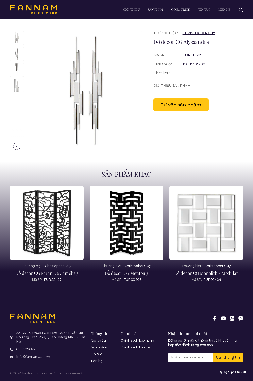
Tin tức (204, 9)
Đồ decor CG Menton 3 (126, 282)
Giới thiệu (131, 9)
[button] (16, 146)
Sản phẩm (155, 9)
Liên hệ (224, 9)
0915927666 (25, 349)
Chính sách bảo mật (136, 347)
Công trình (180, 9)
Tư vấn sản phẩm (180, 105)
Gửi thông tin (228, 358)
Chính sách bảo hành (137, 340)
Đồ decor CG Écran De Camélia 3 (46, 282)
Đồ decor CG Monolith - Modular (206, 282)
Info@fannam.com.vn (33, 357)
